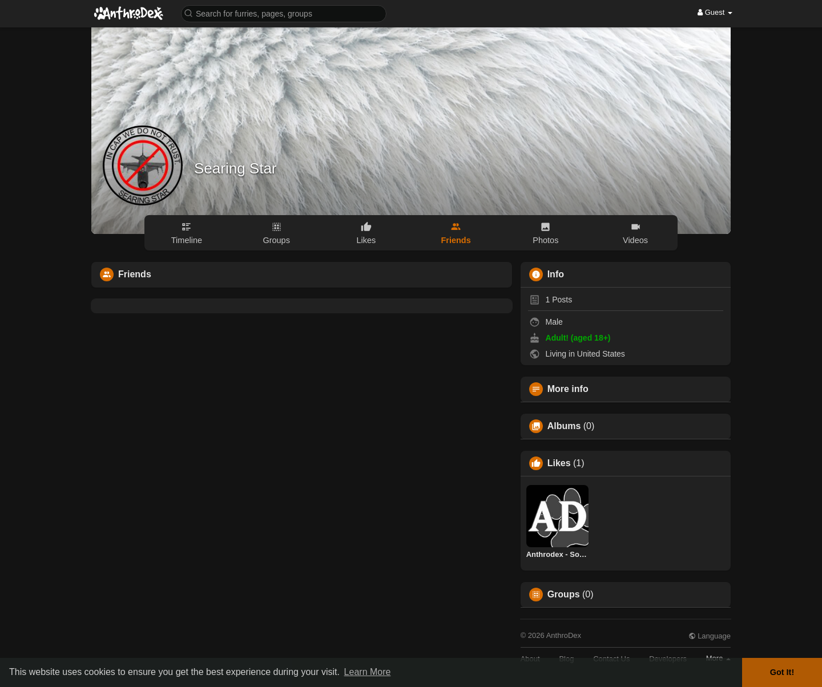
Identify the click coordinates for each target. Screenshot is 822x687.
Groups (563, 594)
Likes (559, 463)
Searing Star (235, 168)
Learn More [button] (367, 672)
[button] (283, 12)
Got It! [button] (782, 672)
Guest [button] (715, 12)
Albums (564, 426)
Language (709, 636)
